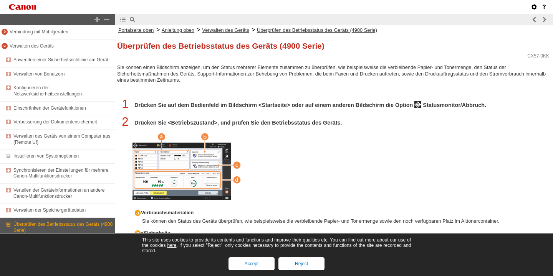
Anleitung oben (178, 30)
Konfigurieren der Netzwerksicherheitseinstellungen (47, 91)
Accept (252, 263)
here (171, 245)
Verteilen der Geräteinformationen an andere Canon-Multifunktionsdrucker (59, 193)
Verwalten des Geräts (32, 46)
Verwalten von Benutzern (39, 74)
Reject (301, 263)
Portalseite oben (136, 30)
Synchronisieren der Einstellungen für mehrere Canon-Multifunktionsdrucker (60, 173)
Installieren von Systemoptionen (46, 156)
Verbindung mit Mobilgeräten (39, 31)
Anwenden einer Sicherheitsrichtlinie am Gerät (60, 59)
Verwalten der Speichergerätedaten (49, 210)
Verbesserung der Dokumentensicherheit (55, 122)
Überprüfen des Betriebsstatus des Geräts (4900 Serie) (317, 30)
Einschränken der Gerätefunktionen (49, 108)
